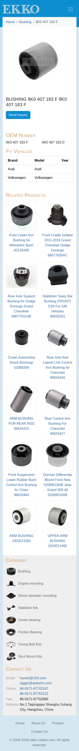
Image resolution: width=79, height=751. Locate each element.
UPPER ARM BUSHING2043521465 (57, 541)
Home (10, 22)
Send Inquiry (18, 115)
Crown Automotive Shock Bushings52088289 (21, 362)
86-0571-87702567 (34, 688)
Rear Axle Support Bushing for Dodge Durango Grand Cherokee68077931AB (21, 306)
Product (57, 723)
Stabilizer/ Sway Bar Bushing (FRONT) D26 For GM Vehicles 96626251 (58, 306)
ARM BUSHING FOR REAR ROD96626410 (21, 423)
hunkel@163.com (33, 678)
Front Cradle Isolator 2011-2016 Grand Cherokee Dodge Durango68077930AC (57, 245)
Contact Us (39, 731)
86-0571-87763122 (34, 693)
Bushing (25, 22)
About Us (38, 723)
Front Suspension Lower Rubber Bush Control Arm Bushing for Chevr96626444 (21, 485)
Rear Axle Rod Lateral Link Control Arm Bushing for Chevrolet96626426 (57, 367)
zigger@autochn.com (36, 683)
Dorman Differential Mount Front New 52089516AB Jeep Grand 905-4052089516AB (57, 485)
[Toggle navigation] (70, 9)
